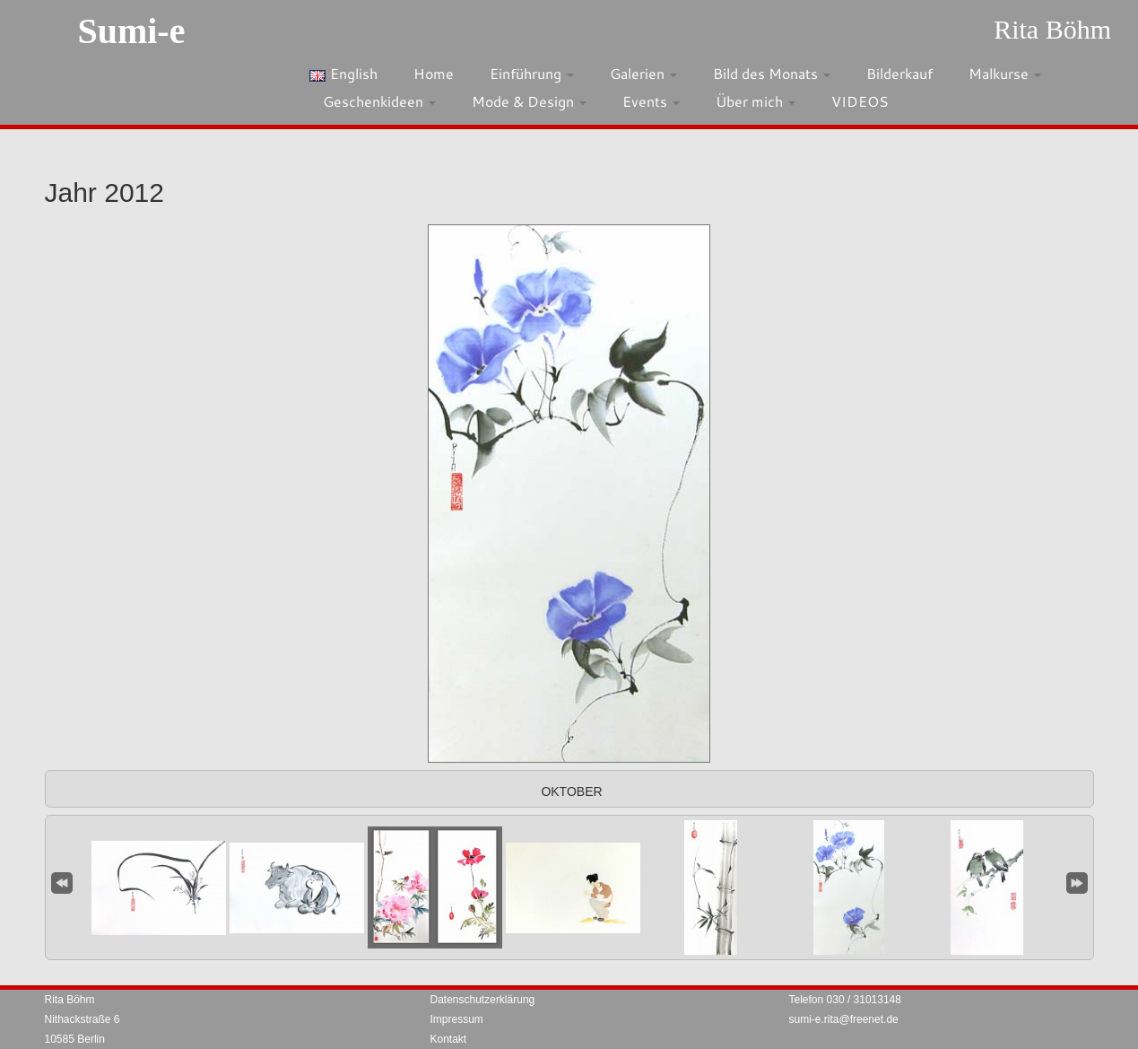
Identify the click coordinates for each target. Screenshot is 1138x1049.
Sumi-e (131, 31)
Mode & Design (529, 101)
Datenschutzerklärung (482, 999)
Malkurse (1005, 73)
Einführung (532, 73)
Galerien (643, 73)
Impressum (456, 1019)
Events (651, 101)
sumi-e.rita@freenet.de (844, 1019)
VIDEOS (860, 101)
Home (433, 73)
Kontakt (448, 1039)
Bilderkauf (899, 73)
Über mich (755, 101)
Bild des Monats (771, 73)
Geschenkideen (379, 101)
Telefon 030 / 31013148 (845, 999)
